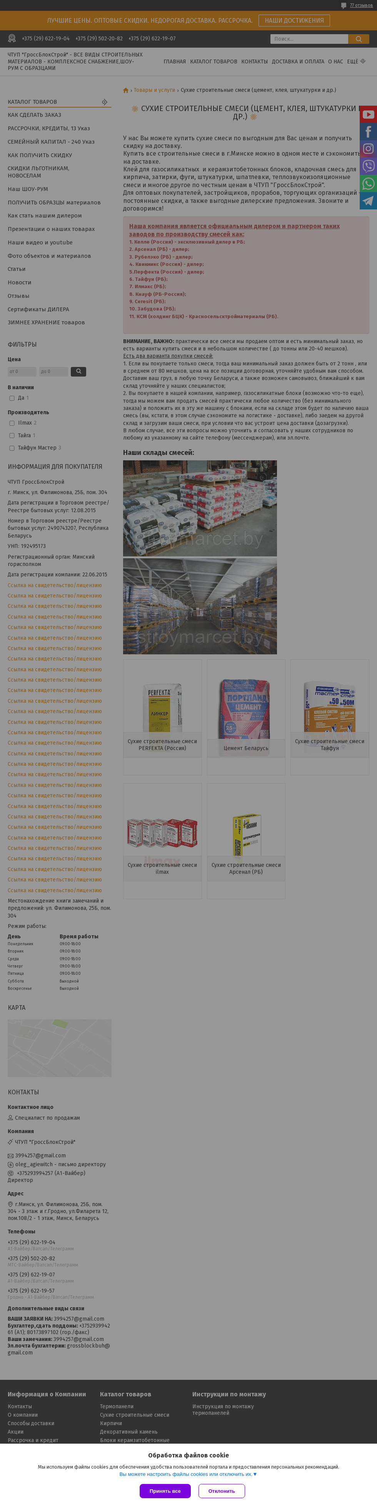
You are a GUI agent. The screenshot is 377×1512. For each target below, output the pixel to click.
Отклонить (222, 1491)
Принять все (165, 1491)
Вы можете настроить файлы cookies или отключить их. (185, 1474)
